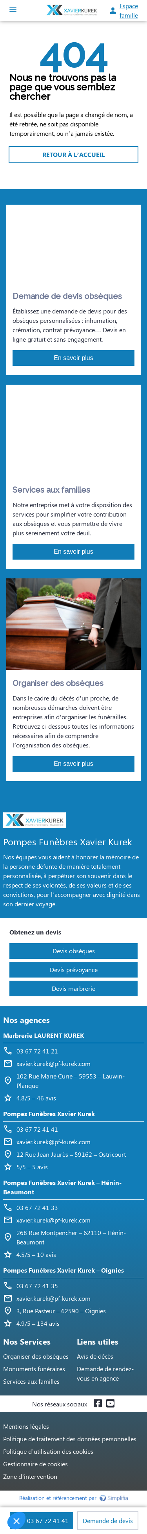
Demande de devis (108, 1520)
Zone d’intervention (30, 1476)
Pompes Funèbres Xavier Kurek (49, 1113)
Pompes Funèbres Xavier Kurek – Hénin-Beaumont (62, 1187)
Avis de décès (95, 1356)
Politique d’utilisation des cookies (48, 1451)
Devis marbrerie (73, 988)
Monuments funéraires (34, 1369)
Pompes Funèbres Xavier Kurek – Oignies (63, 1270)
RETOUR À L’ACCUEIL (73, 154)
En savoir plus (73, 358)
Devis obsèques (74, 951)
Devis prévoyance (74, 969)
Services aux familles (31, 1381)
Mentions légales (26, 1426)
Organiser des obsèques (36, 1356)
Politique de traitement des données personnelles (69, 1439)
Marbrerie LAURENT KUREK (43, 1035)
